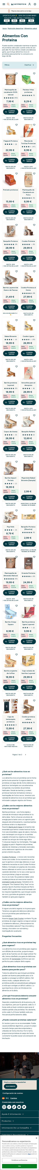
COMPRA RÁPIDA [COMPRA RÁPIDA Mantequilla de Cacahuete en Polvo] (28, 212)
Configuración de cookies (12, 1093)
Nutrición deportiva (15, 28)
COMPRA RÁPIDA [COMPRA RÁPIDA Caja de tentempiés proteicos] (10, 739)
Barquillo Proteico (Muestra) (28, 528)
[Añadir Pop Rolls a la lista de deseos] (16, 510)
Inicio (5, 28)
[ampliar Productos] (8, 1121)
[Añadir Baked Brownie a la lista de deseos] (16, 320)
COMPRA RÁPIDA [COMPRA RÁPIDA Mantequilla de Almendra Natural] (10, 592)
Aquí (29, 1154)
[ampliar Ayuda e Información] (13, 1114)
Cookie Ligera (28, 336)
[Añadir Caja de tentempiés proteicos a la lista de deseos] (16, 700)
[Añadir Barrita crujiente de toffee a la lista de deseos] (16, 654)
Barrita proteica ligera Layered (28, 623)
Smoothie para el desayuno (28, 384)
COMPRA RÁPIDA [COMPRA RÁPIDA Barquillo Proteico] (10, 258)
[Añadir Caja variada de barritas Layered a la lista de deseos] (34, 654)
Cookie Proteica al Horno (28, 289)
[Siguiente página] (26, 755)
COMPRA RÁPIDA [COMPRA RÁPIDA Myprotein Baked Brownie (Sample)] (28, 497)
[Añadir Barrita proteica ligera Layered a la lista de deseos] (34, 606)
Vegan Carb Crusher (16, 918)
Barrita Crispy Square (10, 623)
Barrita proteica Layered (10, 384)
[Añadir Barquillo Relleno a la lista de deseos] (34, 415)
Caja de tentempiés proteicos (10, 719)
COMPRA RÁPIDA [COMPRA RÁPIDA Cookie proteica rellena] (28, 739)
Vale (19, 1166)
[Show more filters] (7, 64)
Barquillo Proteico (10, 241)
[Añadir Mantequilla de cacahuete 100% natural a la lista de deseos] (16, 73)
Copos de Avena (10, 432)
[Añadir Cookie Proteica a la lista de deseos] (34, 225)
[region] (19, 1152)
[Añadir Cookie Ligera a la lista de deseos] (34, 320)
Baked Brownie (11, 336)
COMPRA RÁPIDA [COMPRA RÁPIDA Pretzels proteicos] (10, 212)
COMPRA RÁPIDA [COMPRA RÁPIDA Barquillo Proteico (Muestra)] (28, 544)
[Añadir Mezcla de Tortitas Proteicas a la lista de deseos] (34, 125)
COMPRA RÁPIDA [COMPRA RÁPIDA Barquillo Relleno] (28, 448)
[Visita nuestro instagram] (4, 1107)
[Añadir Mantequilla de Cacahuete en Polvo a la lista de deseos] (34, 173)
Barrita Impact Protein (10, 479)
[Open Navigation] (4, 4)
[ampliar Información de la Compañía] (17, 1128)
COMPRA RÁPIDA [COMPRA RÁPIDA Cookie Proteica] (28, 258)
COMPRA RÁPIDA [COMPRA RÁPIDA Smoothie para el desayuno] (28, 402)
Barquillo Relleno (28, 432)
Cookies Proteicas (9, 857)
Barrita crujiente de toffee (10, 672)
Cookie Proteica (28, 241)
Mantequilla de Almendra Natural (11, 574)
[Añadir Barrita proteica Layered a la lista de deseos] (16, 366)
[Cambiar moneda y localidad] (19, 1098)
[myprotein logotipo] (18, 4)
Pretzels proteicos (10, 190)
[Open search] (8, 4)
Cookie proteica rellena (28, 718)
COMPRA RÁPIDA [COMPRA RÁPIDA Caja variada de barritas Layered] (28, 687)
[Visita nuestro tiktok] (14, 1107)
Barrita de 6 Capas (15, 827)
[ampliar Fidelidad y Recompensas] (15, 1134)
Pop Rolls (10, 527)
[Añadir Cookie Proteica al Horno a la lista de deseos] (34, 271)
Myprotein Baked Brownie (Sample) (28, 479)
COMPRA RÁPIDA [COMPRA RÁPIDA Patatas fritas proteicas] (28, 111)
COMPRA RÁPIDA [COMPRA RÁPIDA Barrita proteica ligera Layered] (28, 641)
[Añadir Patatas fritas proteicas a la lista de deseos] (34, 73)
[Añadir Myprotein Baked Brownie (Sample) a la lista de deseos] (34, 462)
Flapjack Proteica (10, 141)
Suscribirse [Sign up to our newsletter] (10, 1086)
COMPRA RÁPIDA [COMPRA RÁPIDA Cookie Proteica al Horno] (28, 307)
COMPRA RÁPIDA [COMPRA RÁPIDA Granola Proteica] (28, 592)
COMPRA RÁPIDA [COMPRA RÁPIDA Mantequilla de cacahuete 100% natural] (10, 111)
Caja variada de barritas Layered (28, 672)
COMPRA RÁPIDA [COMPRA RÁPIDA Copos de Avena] (10, 448)
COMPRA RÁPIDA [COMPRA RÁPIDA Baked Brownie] (10, 353)
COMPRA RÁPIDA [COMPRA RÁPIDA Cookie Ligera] (28, 353)
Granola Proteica (28, 573)
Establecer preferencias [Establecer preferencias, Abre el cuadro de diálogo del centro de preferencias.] (19, 1160)
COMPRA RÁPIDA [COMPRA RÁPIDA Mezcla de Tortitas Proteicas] (28, 160)
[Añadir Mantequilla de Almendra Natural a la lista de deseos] (16, 557)
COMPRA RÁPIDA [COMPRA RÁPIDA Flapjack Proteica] (10, 160)
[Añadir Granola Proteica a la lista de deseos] (34, 557)
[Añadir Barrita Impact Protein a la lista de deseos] (16, 462)
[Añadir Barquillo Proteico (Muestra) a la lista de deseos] (34, 510)
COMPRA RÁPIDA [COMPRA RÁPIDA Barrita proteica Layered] (10, 402)
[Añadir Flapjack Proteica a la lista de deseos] (16, 125)
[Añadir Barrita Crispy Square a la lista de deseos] (16, 606)
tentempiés (16, 959)
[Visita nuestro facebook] (9, 1107)
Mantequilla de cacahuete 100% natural (10, 92)
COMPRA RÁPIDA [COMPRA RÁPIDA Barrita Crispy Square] (10, 641)
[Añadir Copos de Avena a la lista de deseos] (16, 415)
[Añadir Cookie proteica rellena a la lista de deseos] (34, 700)
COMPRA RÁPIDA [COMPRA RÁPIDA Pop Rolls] (10, 544)
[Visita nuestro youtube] (19, 1107)
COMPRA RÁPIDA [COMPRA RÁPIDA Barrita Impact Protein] (10, 497)
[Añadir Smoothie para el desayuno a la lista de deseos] (34, 366)
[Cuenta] (29, 4)
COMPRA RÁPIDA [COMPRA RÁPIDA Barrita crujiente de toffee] (10, 687)
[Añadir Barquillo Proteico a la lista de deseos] (16, 225)
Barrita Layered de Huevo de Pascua (10, 289)
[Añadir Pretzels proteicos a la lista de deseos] (16, 173)
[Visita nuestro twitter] (24, 1107)
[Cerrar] (36, 1138)
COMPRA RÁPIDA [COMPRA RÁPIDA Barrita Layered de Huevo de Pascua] (10, 307)
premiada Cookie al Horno (11, 882)
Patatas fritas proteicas (28, 91)
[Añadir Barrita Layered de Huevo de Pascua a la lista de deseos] (16, 271)
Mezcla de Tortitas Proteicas (28, 142)
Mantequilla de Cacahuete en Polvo (28, 192)
